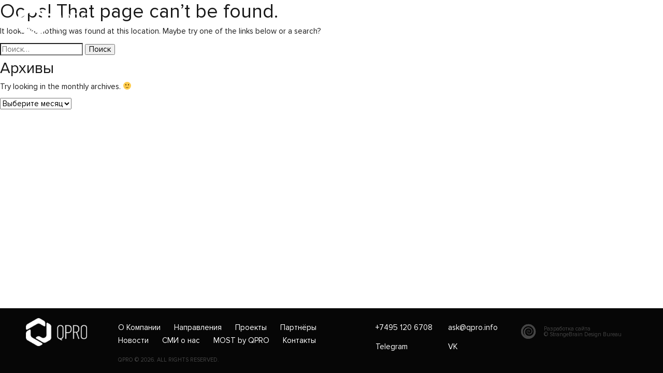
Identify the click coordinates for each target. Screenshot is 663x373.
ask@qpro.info (323, 22)
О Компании (139, 328)
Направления (198, 328)
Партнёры (298, 328)
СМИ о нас (181, 341)
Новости (133, 341)
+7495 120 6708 (249, 22)
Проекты (251, 328)
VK (453, 346)
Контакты (299, 341)
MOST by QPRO (241, 341)
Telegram (392, 346)
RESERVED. (204, 360)
